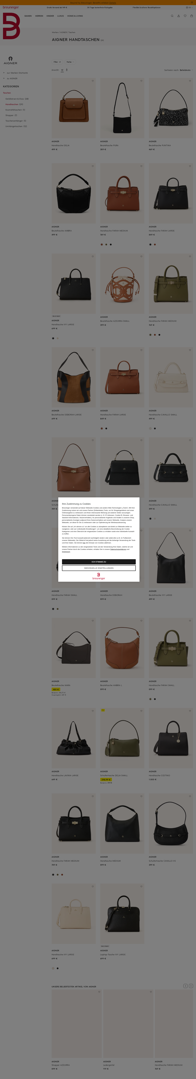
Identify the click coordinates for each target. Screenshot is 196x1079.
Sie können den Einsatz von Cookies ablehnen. (93, 543)
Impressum (66, 552)
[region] (99, 539)
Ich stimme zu (99, 561)
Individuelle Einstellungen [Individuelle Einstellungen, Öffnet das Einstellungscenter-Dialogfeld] (99, 568)
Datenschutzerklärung (118, 549)
